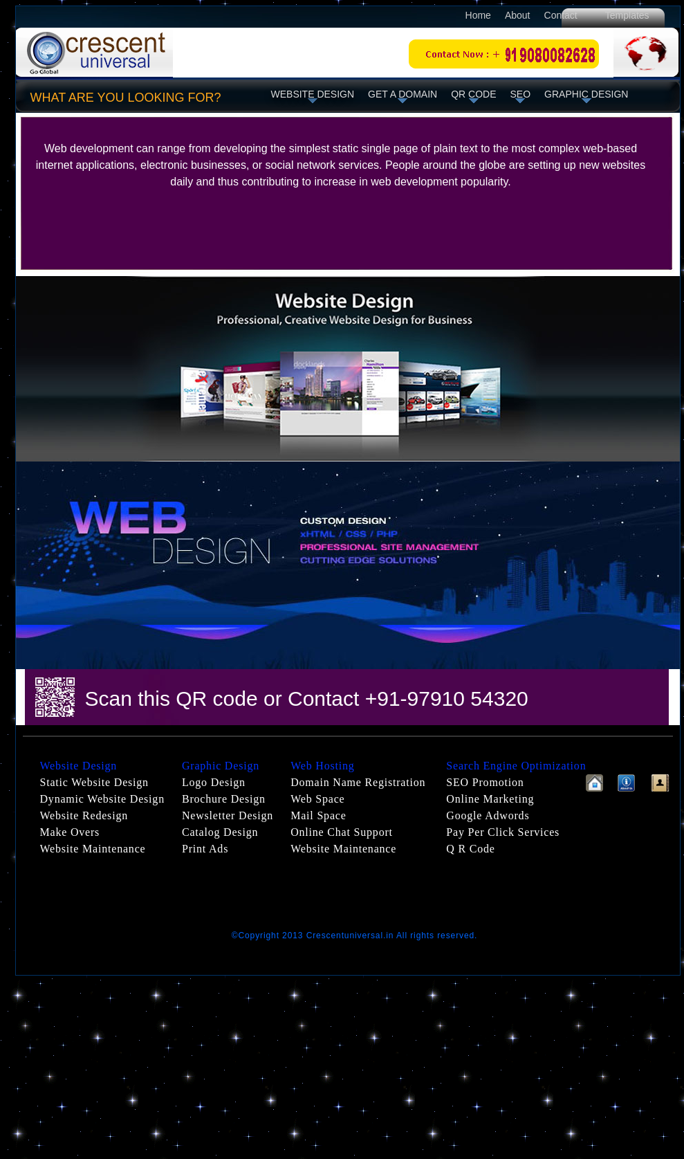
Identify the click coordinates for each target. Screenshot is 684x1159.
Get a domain (402, 94)
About (517, 15)
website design (313, 94)
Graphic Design (586, 94)
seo (520, 94)
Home (478, 15)
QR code (473, 94)
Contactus (660, 783)
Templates (628, 15)
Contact (560, 15)
